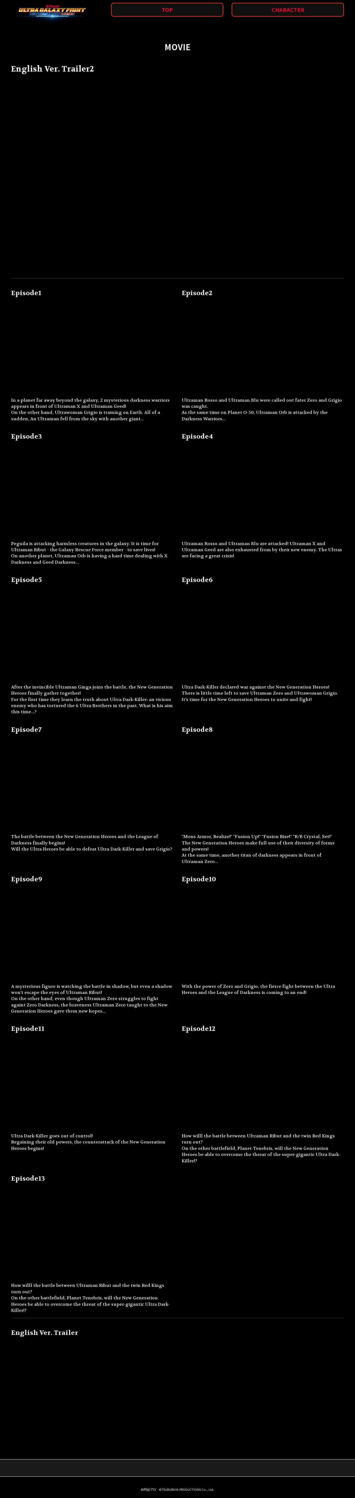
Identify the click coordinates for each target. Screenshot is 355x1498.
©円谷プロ (148, 1489)
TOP (167, 10)
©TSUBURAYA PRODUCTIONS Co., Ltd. (186, 1489)
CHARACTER (288, 10)
